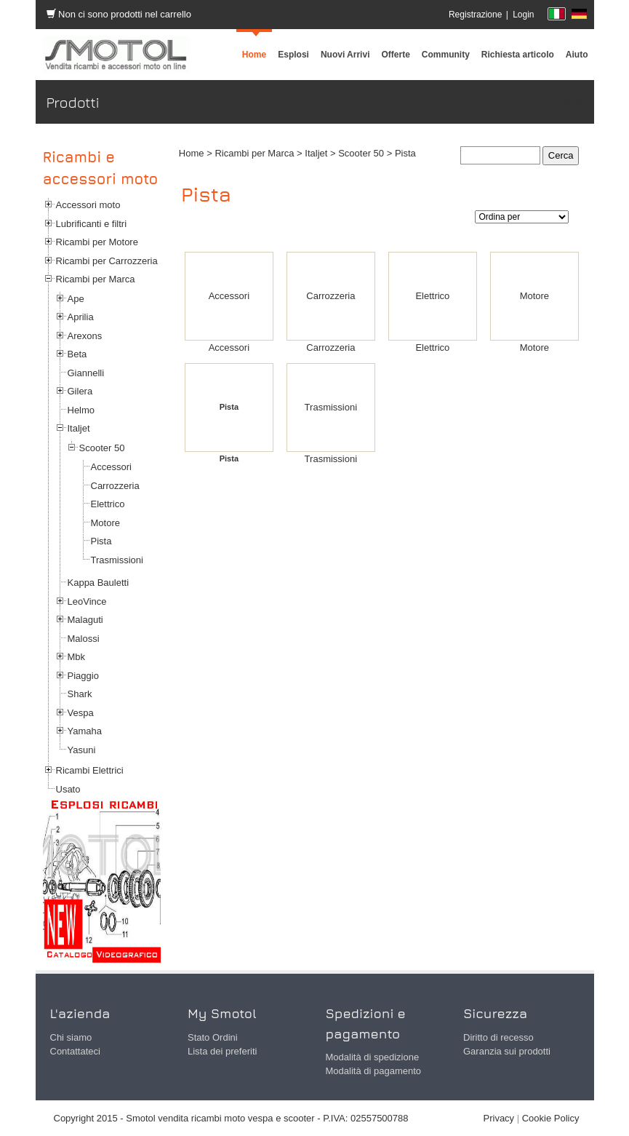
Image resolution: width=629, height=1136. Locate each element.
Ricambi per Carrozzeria (107, 260)
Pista (101, 541)
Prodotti (566, 102)
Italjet (79, 428)
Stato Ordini (213, 1037)
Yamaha (85, 731)
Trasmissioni (117, 560)
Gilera (80, 391)
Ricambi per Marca (95, 279)
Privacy (499, 1118)
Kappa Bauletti (98, 582)
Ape (76, 298)
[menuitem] (446, 54)
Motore (105, 522)
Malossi (84, 638)
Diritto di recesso (498, 1037)
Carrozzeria (115, 485)
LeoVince (87, 601)
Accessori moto (88, 204)
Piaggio (83, 675)
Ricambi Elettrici (90, 770)
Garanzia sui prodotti (506, 1051)
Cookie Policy (551, 1118)
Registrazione (475, 14)
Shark (80, 693)
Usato (68, 789)
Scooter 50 (102, 447)
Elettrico (108, 504)
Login (523, 14)
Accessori (111, 466)
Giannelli (86, 373)
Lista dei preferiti (222, 1051)
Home (191, 153)
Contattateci (75, 1051)
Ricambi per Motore (97, 242)
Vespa (81, 712)
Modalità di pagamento (374, 1070)
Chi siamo (71, 1037)
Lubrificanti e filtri (91, 223)
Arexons (85, 335)
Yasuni (82, 749)
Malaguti (85, 619)
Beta (77, 354)
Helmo (81, 410)
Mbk (77, 656)
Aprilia (81, 316)
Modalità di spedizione (373, 1057)
